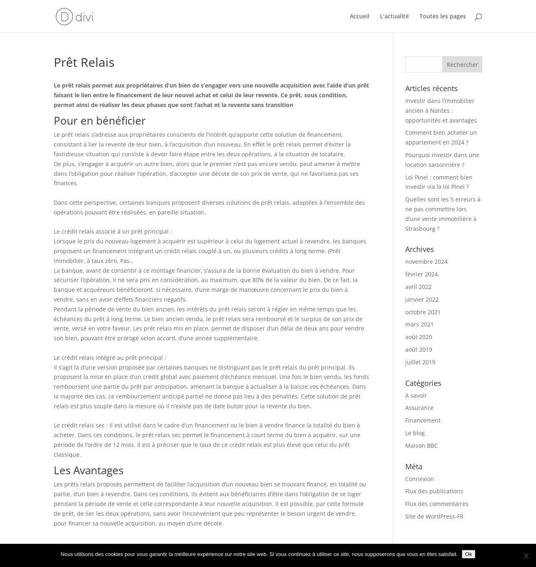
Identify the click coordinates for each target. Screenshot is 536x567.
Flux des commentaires (436, 504)
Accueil (359, 16)
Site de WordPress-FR (434, 516)
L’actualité (394, 16)
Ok (468, 554)
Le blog (415, 433)
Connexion (419, 479)
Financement (423, 420)
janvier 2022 (422, 299)
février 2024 (421, 274)
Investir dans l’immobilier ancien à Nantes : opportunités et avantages (441, 110)
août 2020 (418, 337)
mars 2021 (419, 324)
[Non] (526, 556)
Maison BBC (421, 445)
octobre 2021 (423, 312)
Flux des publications (434, 491)
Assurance (419, 408)
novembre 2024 (426, 261)
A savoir (416, 395)
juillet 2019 (420, 362)
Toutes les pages (443, 16)
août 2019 (418, 349)
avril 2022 (418, 287)
